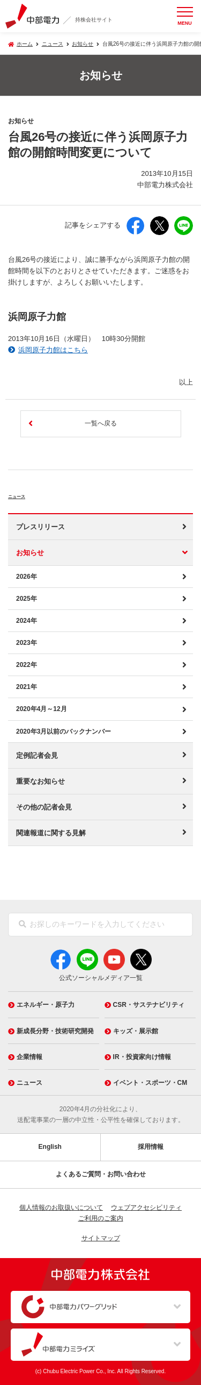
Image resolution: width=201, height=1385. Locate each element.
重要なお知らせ (40, 781)
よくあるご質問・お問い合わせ (101, 1174)
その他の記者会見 (44, 807)
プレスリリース (40, 527)
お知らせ (82, 44)
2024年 (26, 620)
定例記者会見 (37, 755)
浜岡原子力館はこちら (53, 350)
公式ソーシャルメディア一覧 (101, 978)
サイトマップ (100, 1238)
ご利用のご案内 (100, 1218)
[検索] (22, 924)
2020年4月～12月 (41, 709)
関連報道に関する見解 (51, 833)
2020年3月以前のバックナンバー (63, 731)
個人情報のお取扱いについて (61, 1207)
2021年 (26, 687)
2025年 (26, 598)
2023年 (26, 643)
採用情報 (150, 1146)
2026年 (26, 576)
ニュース (29, 494)
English (50, 1146)
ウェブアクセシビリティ (146, 1207)
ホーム (25, 44)
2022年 (26, 665)
